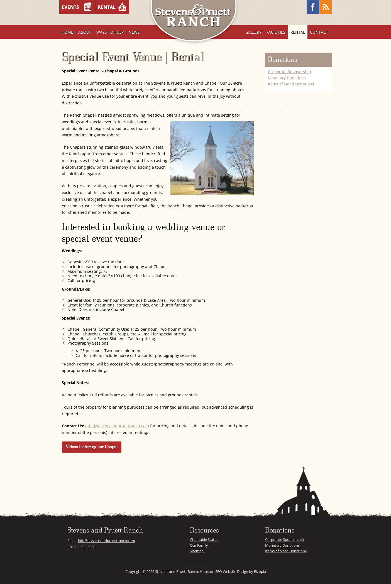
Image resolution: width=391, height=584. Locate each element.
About (84, 32)
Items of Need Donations (291, 84)
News (134, 32)
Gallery (253, 32)
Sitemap (197, 550)
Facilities (276, 32)
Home (67, 32)
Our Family (199, 545)
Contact (319, 32)
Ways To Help (110, 32)
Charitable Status (204, 539)
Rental (297, 32)
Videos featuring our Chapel (91, 447)
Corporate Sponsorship (289, 71)
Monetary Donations (287, 77)
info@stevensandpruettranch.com (117, 425)
